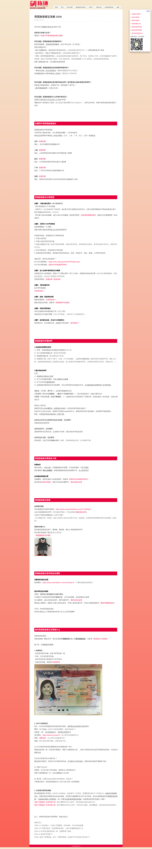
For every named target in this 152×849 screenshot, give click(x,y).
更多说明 (57, 279)
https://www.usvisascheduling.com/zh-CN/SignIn (73, 509)
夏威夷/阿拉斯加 (81, 7)
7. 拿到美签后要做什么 (136, 33)
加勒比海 (99, 7)
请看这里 (49, 279)
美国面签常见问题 (62, 302)
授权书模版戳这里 (107, 603)
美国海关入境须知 (100, 639)
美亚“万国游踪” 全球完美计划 (45, 805)
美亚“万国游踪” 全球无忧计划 (45, 802)
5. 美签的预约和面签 (136, 27)
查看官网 (42, 141)
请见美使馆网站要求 (88, 215)
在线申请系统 (46, 482)
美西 (56, 7)
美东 (62, 7)
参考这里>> (75, 323)
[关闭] (148, 11)
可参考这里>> (39, 291)
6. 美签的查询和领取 (136, 30)
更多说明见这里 (76, 482)
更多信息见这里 (76, 600)
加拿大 (91, 7)
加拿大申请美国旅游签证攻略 (51, 36)
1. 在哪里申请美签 (135, 14)
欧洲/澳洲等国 (109, 7)
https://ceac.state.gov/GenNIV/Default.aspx (64, 262)
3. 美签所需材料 (134, 20)
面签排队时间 (81, 512)
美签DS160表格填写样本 (58, 265)
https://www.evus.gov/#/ (51, 735)
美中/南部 (70, 7)
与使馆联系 (56, 662)
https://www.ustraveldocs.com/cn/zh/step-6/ (58, 582)
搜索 (118, 7)
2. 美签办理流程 (134, 17)
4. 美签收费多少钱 (135, 23)
